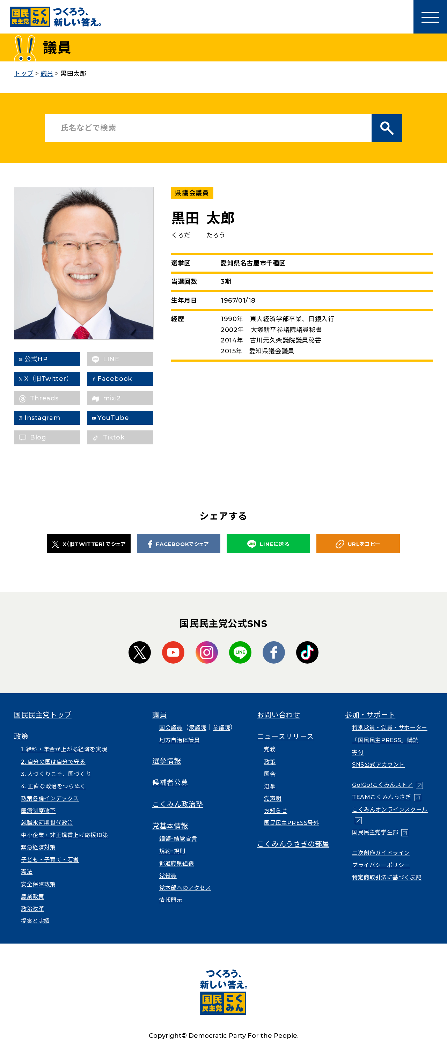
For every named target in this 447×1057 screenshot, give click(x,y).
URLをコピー (358, 544)
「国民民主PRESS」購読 (385, 740)
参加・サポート (370, 715)
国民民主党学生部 (375, 832)
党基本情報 (170, 826)
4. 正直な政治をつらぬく (53, 786)
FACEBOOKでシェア (178, 544)
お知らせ (275, 810)
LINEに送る (268, 544)
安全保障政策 (38, 884)
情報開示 (170, 900)
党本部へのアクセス (185, 888)
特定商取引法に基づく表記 (387, 877)
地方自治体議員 (179, 740)
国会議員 (170, 727)
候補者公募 (170, 782)
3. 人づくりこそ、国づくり (56, 774)
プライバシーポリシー (381, 865)
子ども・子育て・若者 (50, 859)
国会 (270, 774)
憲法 (26, 871)
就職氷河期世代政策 (47, 823)
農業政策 (32, 896)
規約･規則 (172, 851)
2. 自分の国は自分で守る (53, 762)
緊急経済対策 (38, 847)
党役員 (168, 875)
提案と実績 (35, 921)
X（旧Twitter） (54, 379)
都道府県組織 (176, 863)
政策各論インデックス (50, 798)
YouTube (118, 418)
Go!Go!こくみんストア (382, 785)
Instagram (48, 418)
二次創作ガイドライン (381, 853)
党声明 (272, 798)
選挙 (270, 786)
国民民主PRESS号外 (291, 823)
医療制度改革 (38, 810)
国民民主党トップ (43, 715)
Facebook (120, 379)
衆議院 (197, 727)
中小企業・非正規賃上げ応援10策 (65, 835)
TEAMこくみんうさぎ (381, 797)
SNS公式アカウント (378, 764)
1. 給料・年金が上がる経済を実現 (64, 749)
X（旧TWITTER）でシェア (89, 544)
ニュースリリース (285, 736)
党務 (270, 749)
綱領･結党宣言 (178, 839)
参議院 (221, 727)
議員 (159, 715)
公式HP (41, 359)
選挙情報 (166, 761)
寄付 (358, 752)
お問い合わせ (278, 715)
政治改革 (32, 909)
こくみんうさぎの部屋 (293, 844)
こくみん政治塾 (177, 804)
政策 (21, 736)
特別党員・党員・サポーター (389, 727)
